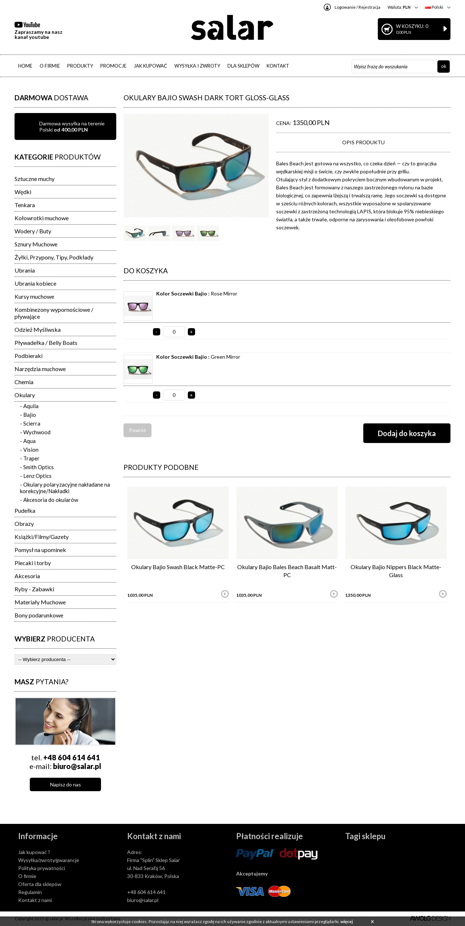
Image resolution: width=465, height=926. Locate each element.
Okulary (25, 394)
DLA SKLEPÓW (243, 66)
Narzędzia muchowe (40, 368)
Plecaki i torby (33, 562)
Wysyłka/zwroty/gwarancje (48, 860)
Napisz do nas (65, 784)
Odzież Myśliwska (38, 329)
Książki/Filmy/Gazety (42, 536)
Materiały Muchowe (40, 602)
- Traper (30, 458)
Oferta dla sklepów (39, 884)
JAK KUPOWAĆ (150, 66)
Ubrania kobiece (35, 283)
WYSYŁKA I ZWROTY (197, 66)
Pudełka (25, 510)
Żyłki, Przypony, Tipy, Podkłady (54, 257)
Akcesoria (27, 575)
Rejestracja (369, 7)
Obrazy (24, 523)
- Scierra (30, 423)
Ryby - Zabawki (34, 588)
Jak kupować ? (34, 852)
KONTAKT (278, 66)
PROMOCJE (113, 66)
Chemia (24, 381)
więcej (346, 921)
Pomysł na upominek (40, 549)
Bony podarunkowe (39, 615)
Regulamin (30, 892)
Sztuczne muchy (34, 178)
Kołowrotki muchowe (42, 217)
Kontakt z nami (35, 900)
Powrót (137, 430)
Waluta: (399, 7)
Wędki (23, 191)
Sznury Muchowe (36, 244)
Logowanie (345, 7)
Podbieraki (29, 355)
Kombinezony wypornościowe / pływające (54, 313)
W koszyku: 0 (421, 29)
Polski (434, 7)
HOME (25, 66)
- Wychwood (35, 432)
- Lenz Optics (36, 475)
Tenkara (25, 204)
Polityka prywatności (41, 868)
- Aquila (29, 406)
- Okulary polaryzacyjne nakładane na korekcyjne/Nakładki (65, 487)
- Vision (29, 449)
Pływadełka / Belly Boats (46, 342)
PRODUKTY (80, 66)
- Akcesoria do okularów (49, 499)
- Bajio (28, 414)
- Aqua (28, 441)
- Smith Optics (37, 467)
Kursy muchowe (34, 296)
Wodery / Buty (33, 231)
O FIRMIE (50, 66)
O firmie (27, 876)
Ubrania (25, 270)
